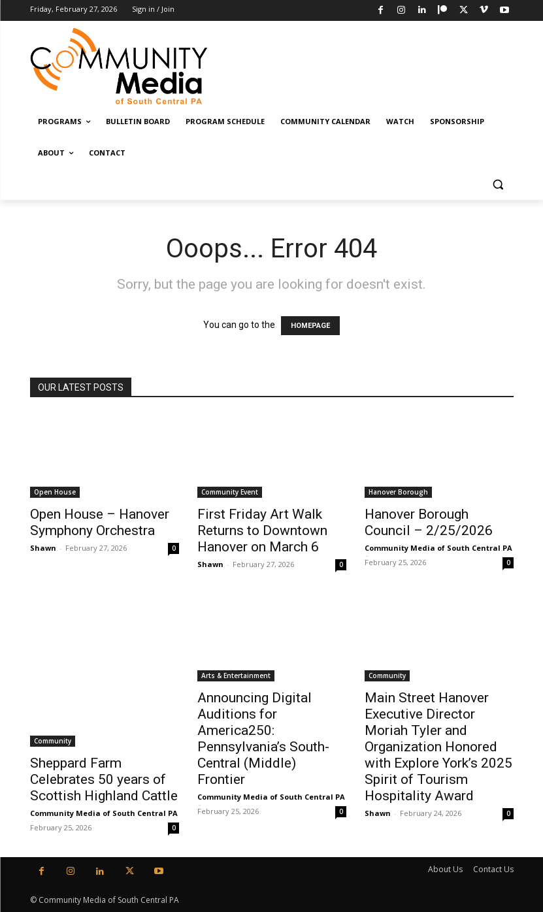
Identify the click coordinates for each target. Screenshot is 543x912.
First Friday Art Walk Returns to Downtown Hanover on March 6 (262, 530)
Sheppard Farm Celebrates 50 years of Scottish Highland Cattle (104, 779)
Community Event (229, 492)
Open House (55, 492)
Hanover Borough (398, 492)
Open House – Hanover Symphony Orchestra (99, 522)
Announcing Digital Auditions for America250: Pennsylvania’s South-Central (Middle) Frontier (263, 738)
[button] (498, 184)
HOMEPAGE (310, 325)
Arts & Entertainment (236, 675)
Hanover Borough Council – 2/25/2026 (429, 522)
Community (52, 740)
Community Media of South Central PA (438, 548)
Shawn (43, 548)
